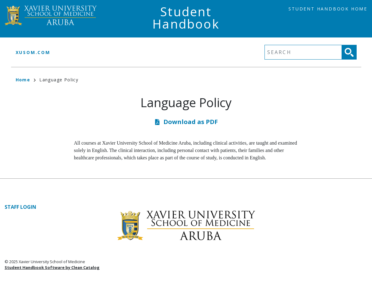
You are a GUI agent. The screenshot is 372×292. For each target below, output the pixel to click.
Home (26, 80)
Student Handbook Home (327, 9)
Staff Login (20, 207)
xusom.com (33, 52)
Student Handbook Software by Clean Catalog (52, 267)
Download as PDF (190, 122)
